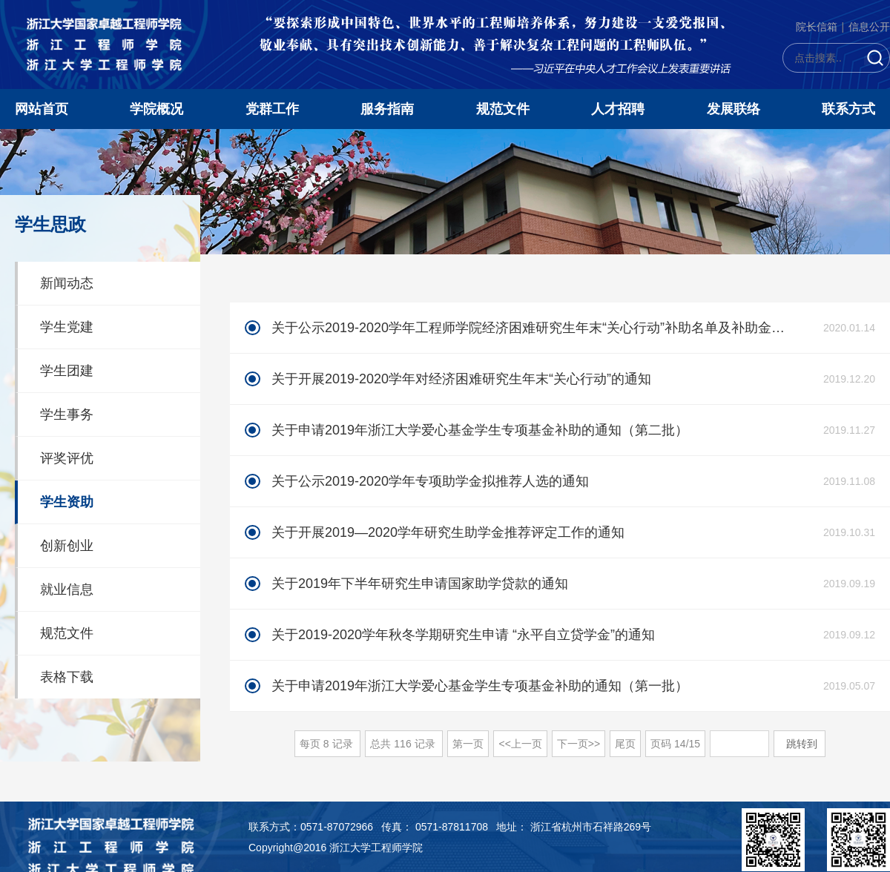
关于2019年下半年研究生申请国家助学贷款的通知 (419, 583)
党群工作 (272, 109)
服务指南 (387, 109)
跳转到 (803, 744)
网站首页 (41, 109)
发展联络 (733, 109)
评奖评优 (66, 458)
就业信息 (66, 589)
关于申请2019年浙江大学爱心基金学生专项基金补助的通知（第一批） (479, 685)
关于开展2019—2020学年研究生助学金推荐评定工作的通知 (447, 532)
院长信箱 (816, 27)
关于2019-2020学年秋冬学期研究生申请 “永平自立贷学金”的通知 (463, 634)
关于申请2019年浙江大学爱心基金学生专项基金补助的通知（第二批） (479, 430)
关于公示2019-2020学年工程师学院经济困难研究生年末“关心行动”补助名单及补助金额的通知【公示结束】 (529, 327)
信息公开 (869, 27)
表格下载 (66, 677)
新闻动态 (66, 283)
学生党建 (66, 327)
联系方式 (848, 109)
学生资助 (66, 502)
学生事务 (66, 414)
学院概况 (156, 109)
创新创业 (66, 545)
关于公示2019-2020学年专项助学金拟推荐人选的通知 (430, 481)
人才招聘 (618, 109)
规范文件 (503, 109)
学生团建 (66, 370)
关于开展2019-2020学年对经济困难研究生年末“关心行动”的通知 (461, 378)
